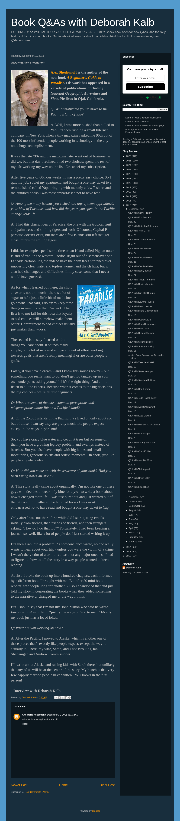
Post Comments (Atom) (37, 792)
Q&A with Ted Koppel (139, 469)
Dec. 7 (131, 438)
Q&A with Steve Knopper (140, 371)
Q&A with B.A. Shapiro (139, 433)
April (131, 528)
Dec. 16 (132, 350)
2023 (129, 169)
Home (63, 785)
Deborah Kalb (133, 567)
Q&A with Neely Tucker (140, 270)
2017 (129, 196)
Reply (25, 724)
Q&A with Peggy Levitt (139, 319)
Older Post (107, 785)
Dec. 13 (132, 384)
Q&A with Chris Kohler (139, 451)
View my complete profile (135, 572)
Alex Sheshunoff (64, 72)
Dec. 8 (131, 429)
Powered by (145, 97)
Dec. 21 (132, 297)
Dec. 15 (132, 367)
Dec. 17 (132, 337)
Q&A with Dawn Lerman (140, 306)
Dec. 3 (131, 473)
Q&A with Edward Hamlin (141, 301)
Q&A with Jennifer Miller (140, 460)
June (131, 519)
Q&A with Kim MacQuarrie (141, 293)
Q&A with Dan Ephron (139, 389)
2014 (129, 547)
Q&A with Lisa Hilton (138, 487)
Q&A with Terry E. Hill (139, 230)
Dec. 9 (131, 420)
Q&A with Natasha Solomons (143, 226)
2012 (129, 556)
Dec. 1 (131, 491)
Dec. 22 (132, 288)
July (131, 515)
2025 (129, 160)
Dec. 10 (132, 411)
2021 (129, 178)
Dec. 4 (131, 464)
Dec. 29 (132, 235)
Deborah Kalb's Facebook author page (144, 125)
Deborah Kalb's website (137, 121)
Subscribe (145, 86)
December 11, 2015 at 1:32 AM (62, 714)
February (134, 537)
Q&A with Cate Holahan (140, 248)
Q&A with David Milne (139, 478)
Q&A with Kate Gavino (139, 415)
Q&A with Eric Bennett (139, 217)
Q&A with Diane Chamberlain (143, 310)
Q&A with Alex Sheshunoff (141, 407)
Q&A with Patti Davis (138, 328)
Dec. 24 (132, 275)
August (133, 510)
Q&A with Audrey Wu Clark (141, 442)
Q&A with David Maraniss (141, 284)
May (131, 523)
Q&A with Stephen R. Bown (142, 380)
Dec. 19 (132, 315)
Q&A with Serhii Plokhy (140, 212)
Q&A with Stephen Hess (140, 341)
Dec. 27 (132, 253)
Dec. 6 (131, 447)
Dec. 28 (132, 244)
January (133, 541)
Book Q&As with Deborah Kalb (83, 22)
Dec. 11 (132, 402)
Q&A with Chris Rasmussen (142, 324)
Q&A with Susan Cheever (141, 333)
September (135, 506)
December (134, 209)
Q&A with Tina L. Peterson (141, 279)
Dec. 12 (132, 393)
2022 (129, 174)
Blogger (96, 811)
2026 (129, 156)
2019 (129, 187)
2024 (129, 165)
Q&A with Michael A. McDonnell (144, 424)
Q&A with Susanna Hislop (141, 346)
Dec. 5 (131, 456)
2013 (129, 551)
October (133, 501)
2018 (129, 191)
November (134, 497)
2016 (129, 200)
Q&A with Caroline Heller (140, 266)
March (132, 532)
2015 (129, 205)
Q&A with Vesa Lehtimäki (141, 362)
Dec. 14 (132, 375)
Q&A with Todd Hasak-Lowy (142, 398)
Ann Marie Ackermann (34, 714)
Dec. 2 (131, 482)
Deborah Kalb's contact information (143, 117)
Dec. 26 (132, 261)
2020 (129, 183)
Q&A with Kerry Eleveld (140, 257)
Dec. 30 (132, 221)
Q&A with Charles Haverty (141, 239)
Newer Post (19, 785)
